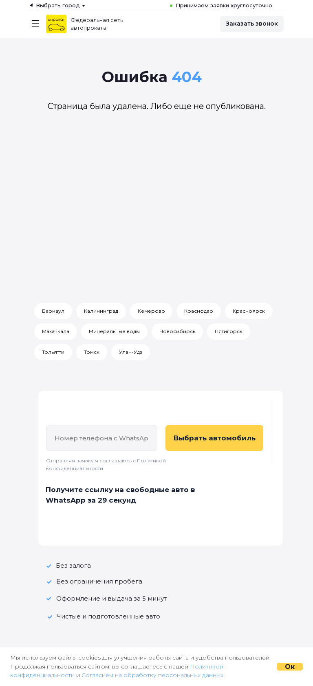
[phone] (101, 438)
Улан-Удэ (131, 352)
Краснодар (199, 311)
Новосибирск (177, 332)
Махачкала (55, 332)
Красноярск (249, 311)
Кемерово (151, 311)
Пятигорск (229, 332)
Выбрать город (58, 5)
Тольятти (53, 352)
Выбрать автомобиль (215, 438)
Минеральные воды (114, 332)
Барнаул (53, 311)
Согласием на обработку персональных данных (152, 675)
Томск (91, 352)
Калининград (101, 311)
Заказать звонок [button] (252, 23)
